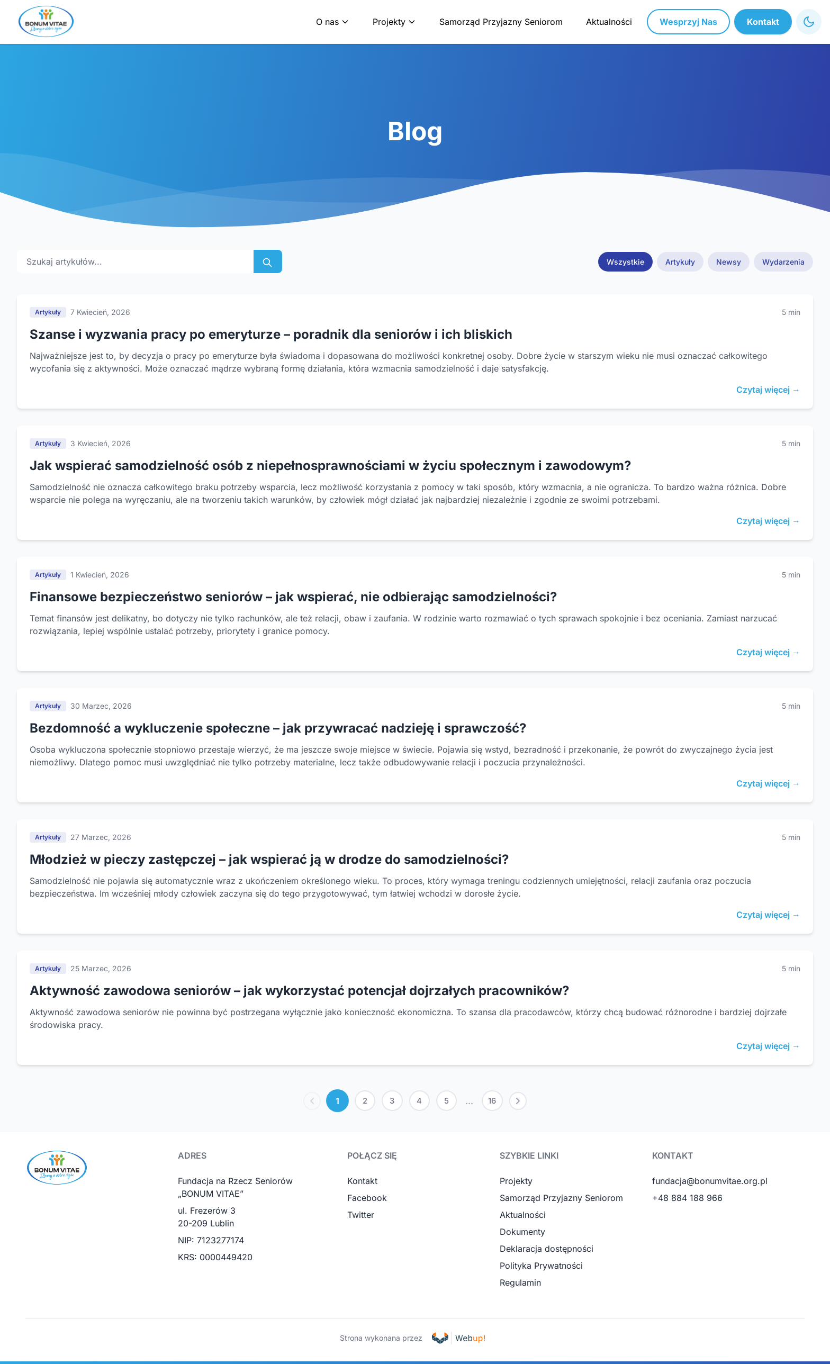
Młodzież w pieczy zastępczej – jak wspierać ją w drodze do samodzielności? (269, 859)
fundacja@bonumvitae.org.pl (710, 1183)
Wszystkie (625, 261)
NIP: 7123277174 (211, 1242)
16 (498, 1102)
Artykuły (680, 261)
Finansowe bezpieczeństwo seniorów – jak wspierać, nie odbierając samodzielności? (293, 596)
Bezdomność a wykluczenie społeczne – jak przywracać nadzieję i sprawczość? (278, 728)
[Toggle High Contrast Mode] (809, 21)
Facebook (367, 1200)
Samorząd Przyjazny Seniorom (501, 21)
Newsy (728, 261)
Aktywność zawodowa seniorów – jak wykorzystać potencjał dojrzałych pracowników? (299, 990)
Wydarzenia (783, 261)
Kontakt (763, 21)
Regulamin (520, 1285)
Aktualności (609, 21)
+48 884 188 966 (687, 1200)
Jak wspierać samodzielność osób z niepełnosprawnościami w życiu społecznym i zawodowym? (330, 465)
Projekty (516, 1183)
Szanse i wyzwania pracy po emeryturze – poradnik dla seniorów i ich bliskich (271, 334)
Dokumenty (522, 1234)
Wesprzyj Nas (688, 21)
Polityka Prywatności (541, 1268)
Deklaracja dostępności (546, 1251)
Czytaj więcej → (768, 389)
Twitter (360, 1217)
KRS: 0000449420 (215, 1259)
